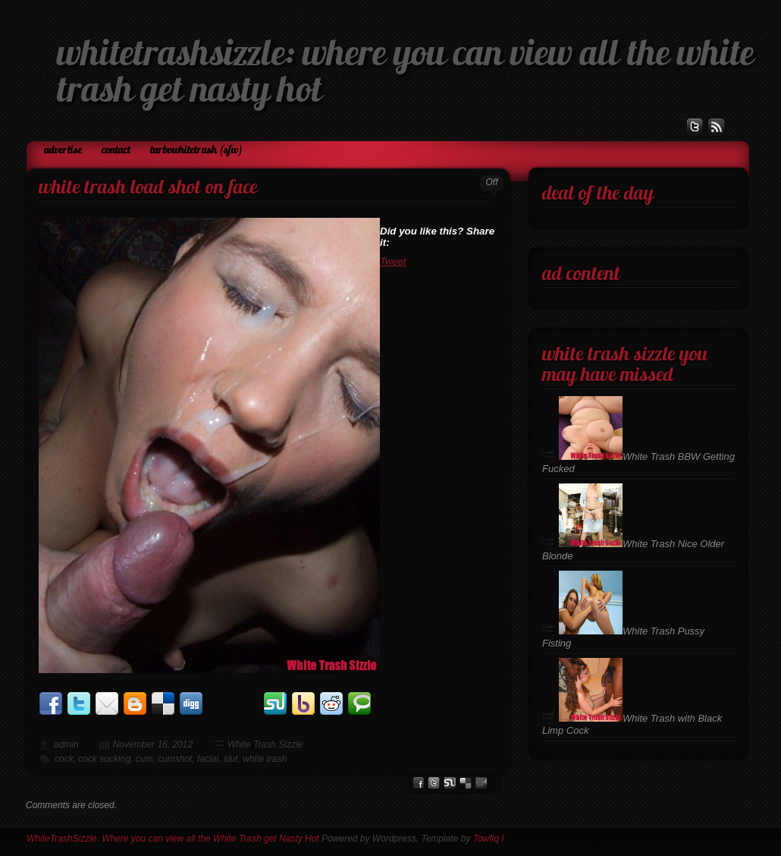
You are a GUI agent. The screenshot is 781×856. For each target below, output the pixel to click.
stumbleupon (450, 782)
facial (207, 759)
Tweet (393, 261)
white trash (265, 759)
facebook (418, 782)
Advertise (63, 150)
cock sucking (104, 759)
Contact (116, 150)
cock (64, 759)
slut (231, 759)
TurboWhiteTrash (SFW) (196, 150)
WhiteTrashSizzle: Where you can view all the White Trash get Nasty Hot (173, 838)
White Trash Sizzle (265, 744)
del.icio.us (466, 782)
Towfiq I (488, 838)
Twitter (434, 782)
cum (144, 759)
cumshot (175, 759)
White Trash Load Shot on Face (148, 188)
